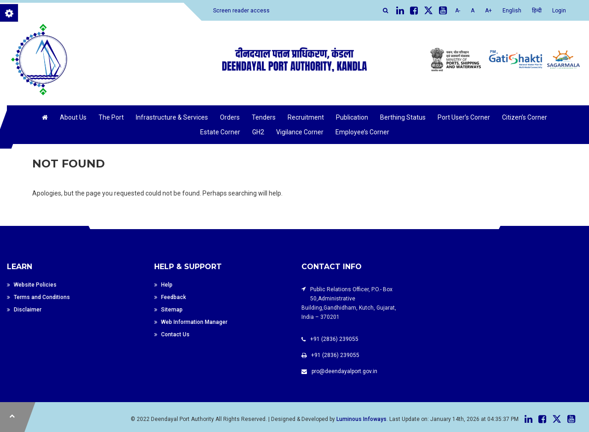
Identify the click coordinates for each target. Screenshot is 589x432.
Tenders (264, 117)
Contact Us (175, 334)
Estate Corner (220, 132)
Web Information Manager (194, 322)
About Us (73, 117)
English (511, 10)
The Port (111, 117)
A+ (488, 10)
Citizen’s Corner (524, 117)
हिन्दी (537, 10)
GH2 (258, 132)
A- (457, 10)
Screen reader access (241, 10)
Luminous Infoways (361, 419)
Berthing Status (403, 117)
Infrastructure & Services (172, 117)
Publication (352, 117)
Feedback (173, 297)
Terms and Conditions (42, 297)
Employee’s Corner (362, 132)
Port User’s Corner (464, 117)
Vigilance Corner (299, 132)
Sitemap (172, 309)
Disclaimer (27, 309)
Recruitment (306, 117)
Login (559, 10)
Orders (230, 117)
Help (167, 285)
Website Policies (35, 285)
